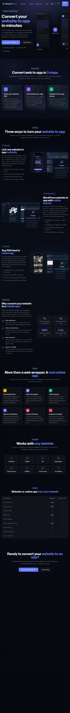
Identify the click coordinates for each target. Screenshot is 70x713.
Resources (39, 4)
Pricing (31, 4)
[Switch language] (52, 4)
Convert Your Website (11, 42)
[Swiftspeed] (6, 3)
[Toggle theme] (55, 4)
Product (15, 4)
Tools (47, 4)
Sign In (58, 3)
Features (23, 4)
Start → (65, 3)
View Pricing (26, 42)
